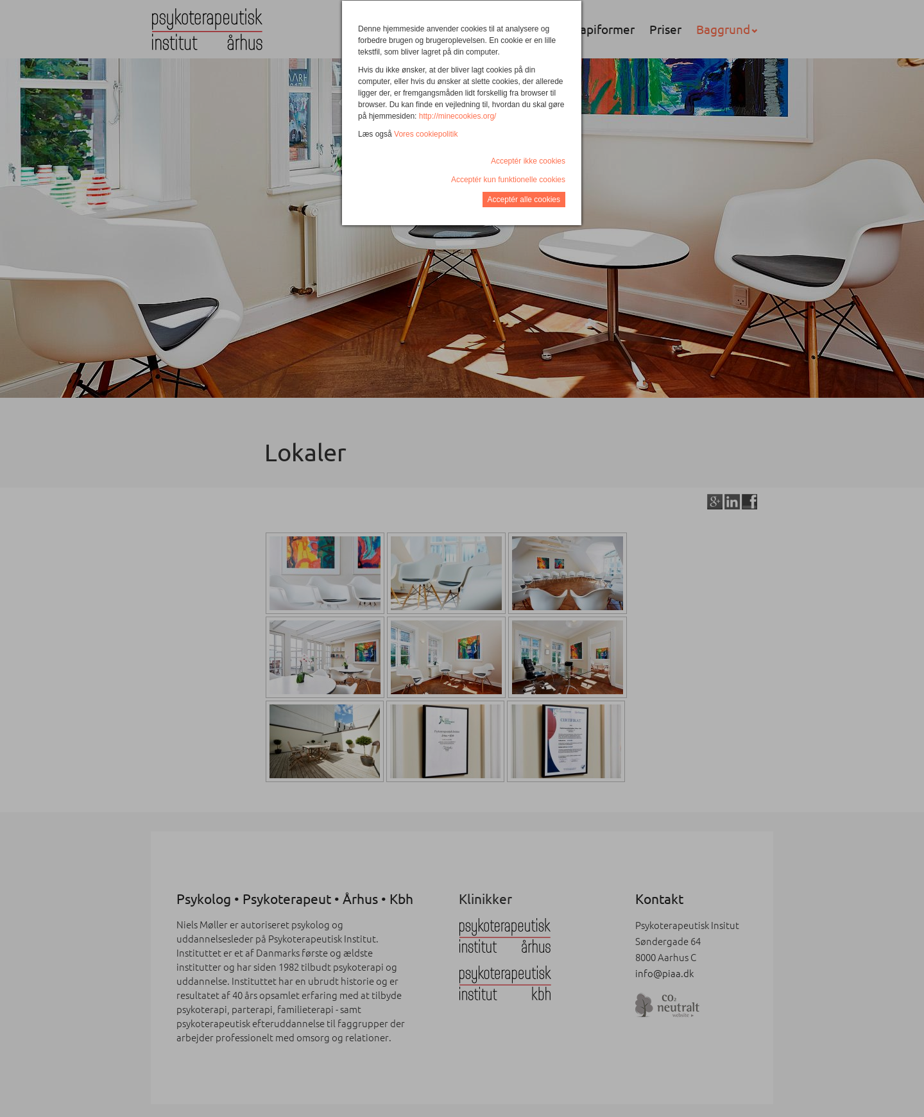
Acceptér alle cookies (524, 199)
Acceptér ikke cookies (528, 161)
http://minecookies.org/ (458, 116)
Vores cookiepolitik (426, 134)
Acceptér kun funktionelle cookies (508, 179)
